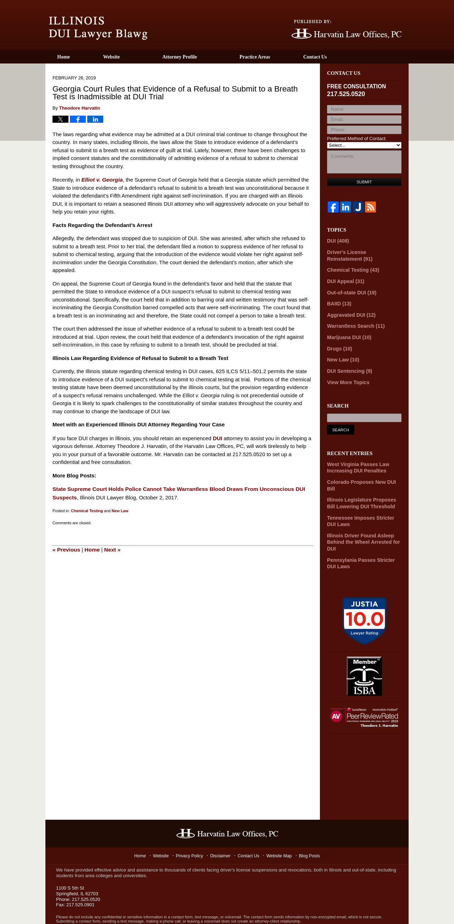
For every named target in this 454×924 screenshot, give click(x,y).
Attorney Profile (198, 57)
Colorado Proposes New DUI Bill (362, 471)
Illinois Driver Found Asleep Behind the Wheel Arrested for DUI (360, 521)
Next (111, 547)
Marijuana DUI (347, 331)
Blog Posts (312, 833)
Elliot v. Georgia (101, 179)
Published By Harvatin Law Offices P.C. (347, 29)
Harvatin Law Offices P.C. (124, 910)
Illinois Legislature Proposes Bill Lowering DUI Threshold (362, 485)
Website (130, 57)
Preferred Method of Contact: (357, 138)
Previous (65, 547)
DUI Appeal (344, 278)
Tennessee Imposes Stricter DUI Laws (362, 502)
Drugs (338, 341)
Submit (364, 182)
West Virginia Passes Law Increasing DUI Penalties (355, 458)
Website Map (281, 833)
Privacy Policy (189, 833)
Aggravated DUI (349, 310)
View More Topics (346, 373)
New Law (120, 509)
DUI (217, 437)
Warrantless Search (353, 320)
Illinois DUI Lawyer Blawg (98, 28)
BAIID (338, 299)
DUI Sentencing (347, 363)
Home (73, 57)
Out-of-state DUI (349, 289)
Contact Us (343, 57)
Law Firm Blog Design (371, 910)
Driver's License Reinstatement (361, 254)
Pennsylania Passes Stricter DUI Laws (362, 541)
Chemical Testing (87, 509)
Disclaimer (221, 833)
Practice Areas (274, 57)
